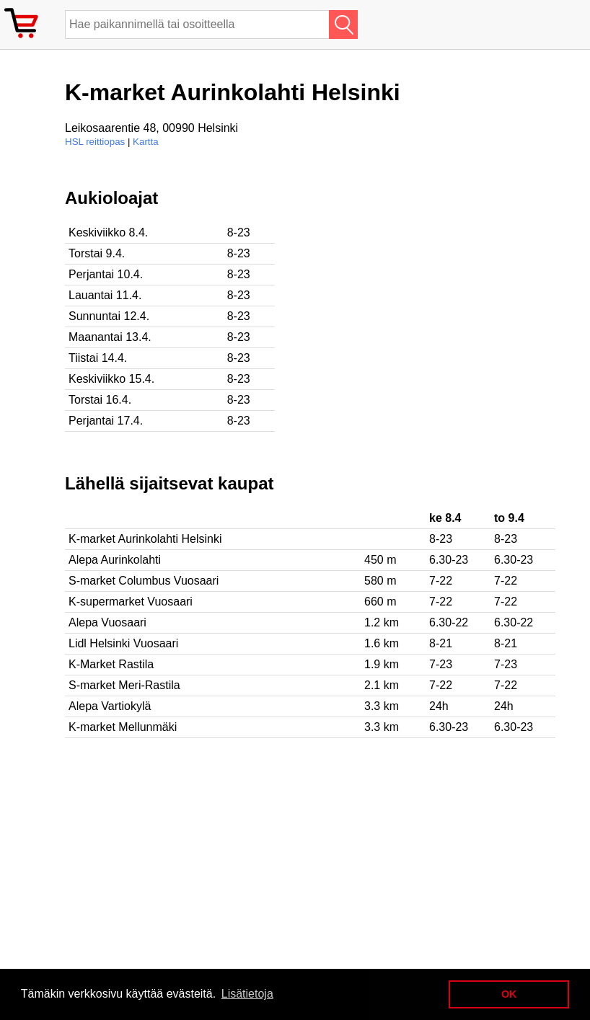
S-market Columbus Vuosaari (144, 581)
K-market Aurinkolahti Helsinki (145, 539)
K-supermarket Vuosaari (131, 601)
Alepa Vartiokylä (110, 706)
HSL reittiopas (95, 141)
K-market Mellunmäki (123, 727)
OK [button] (509, 994)
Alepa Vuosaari (107, 622)
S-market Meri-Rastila (124, 685)
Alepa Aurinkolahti (115, 560)
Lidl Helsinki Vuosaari (123, 643)
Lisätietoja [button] (247, 994)
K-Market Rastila (111, 664)
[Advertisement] (469, 289)
